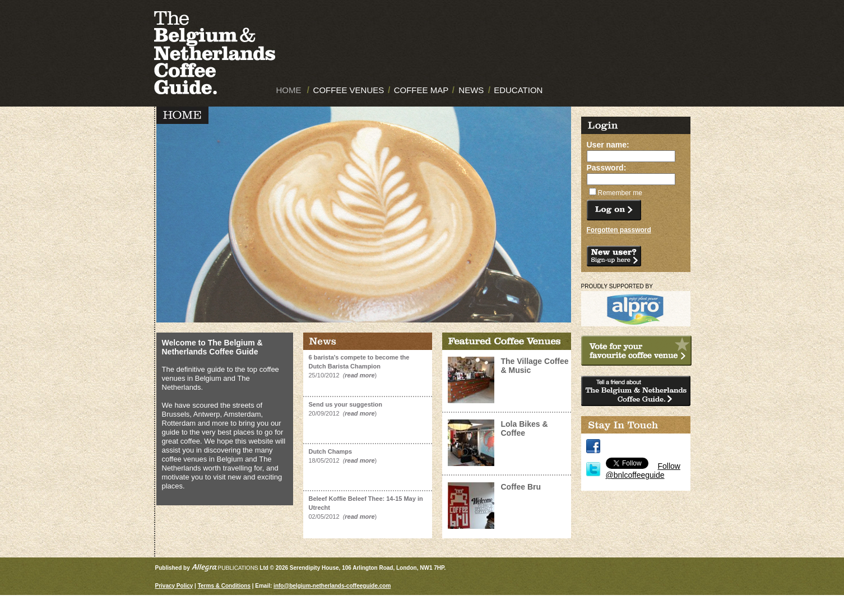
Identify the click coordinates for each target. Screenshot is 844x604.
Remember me (620, 193)
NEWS (471, 90)
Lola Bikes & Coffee (524, 428)
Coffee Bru (521, 486)
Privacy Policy (174, 586)
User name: (608, 144)
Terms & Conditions (224, 586)
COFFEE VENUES (348, 90)
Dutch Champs (331, 451)
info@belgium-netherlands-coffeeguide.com (332, 586)
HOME (289, 90)
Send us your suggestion (345, 404)
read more (359, 375)
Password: (607, 167)
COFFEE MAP (421, 90)
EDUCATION (518, 90)
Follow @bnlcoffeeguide (643, 470)
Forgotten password (619, 230)
